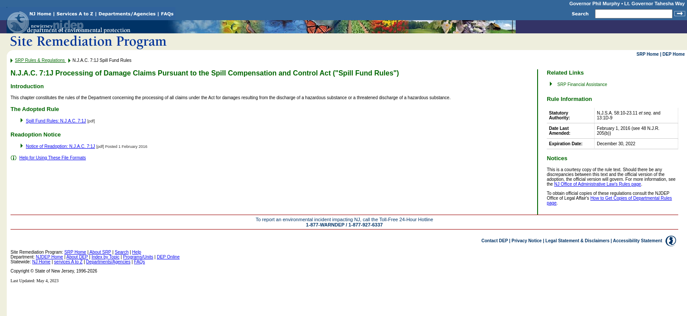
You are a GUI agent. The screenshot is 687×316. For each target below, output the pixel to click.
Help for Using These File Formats (52, 157)
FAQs (139, 261)
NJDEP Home (49, 257)
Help (137, 252)
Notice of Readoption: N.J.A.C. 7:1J (60, 146)
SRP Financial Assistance (582, 84)
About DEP (77, 257)
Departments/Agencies (108, 261)
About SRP (100, 252)
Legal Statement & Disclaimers (577, 240)
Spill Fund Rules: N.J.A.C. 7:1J (56, 120)
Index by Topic (106, 257)
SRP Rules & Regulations (40, 60)
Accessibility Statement (637, 240)
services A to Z (68, 261)
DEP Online (168, 257)
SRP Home (648, 54)
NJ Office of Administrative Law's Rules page (597, 184)
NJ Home (41, 261)
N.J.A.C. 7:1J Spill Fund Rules (102, 60)
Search (122, 252)
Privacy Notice (527, 240)
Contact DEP (495, 240)
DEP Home (673, 54)
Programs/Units (138, 257)
